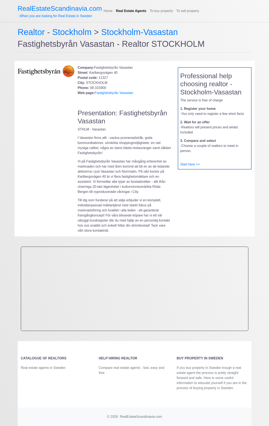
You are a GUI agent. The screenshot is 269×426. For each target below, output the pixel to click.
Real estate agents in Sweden (43, 368)
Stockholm (72, 32)
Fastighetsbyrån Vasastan (114, 93)
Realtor (32, 32)
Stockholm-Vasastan (139, 32)
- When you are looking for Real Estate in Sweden (60, 11)
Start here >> (190, 164)
